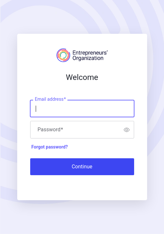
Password (50, 130)
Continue (82, 166)
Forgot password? (50, 147)
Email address (50, 99)
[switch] (127, 129)
